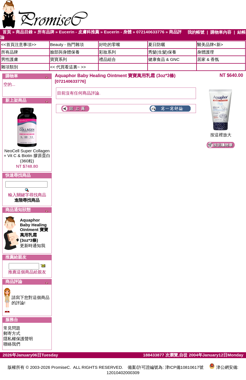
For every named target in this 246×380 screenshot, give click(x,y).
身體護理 (205, 52)
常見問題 (11, 328)
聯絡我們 (11, 344)
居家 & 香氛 (208, 59)
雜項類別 (9, 67)
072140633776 (150, 31)
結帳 (241, 32)
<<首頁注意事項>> (18, 44)
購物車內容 (220, 32)
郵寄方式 (11, 333)
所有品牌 (45, 31)
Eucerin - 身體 (117, 31)
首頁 (7, 31)
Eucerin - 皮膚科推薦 (79, 31)
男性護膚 (9, 59)
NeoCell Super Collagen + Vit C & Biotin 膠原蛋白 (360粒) (27, 155)
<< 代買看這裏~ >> (68, 67)
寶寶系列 (58, 59)
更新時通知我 (34, 233)
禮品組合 (107, 59)
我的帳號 (196, 32)
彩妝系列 (107, 52)
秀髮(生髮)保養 (162, 52)
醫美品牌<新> (210, 44)
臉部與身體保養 (65, 52)
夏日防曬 (156, 44)
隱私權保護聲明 (18, 338)
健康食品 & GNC (164, 59)
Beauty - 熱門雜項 (67, 44)
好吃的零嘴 (109, 44)
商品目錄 (24, 31)
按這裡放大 (221, 132)
